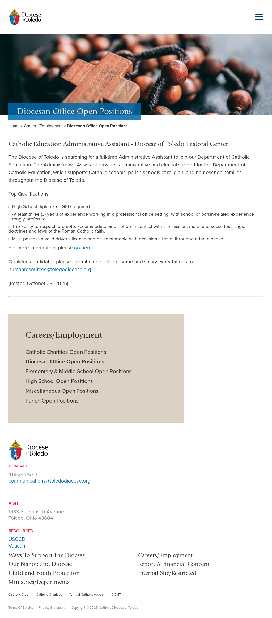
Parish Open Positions (52, 401)
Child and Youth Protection (44, 572)
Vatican (16, 546)
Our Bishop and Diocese (40, 563)
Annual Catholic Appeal (87, 595)
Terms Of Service (20, 608)
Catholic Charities (49, 595)
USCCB (16, 539)
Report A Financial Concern (173, 563)
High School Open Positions (59, 381)
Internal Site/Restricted (167, 572)
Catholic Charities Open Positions (66, 352)
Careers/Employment (43, 126)
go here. (83, 248)
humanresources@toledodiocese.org (49, 269)
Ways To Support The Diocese (46, 555)
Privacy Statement (52, 608)
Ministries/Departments (39, 581)
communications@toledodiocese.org (49, 481)
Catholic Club (18, 595)
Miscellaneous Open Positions (62, 391)
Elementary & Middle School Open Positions (79, 371)
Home (14, 126)
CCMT (116, 595)
